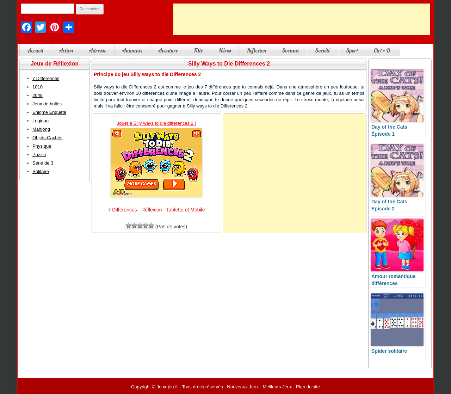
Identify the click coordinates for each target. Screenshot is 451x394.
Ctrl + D (382, 50)
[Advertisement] (301, 19)
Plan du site (308, 386)
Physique (41, 146)
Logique (40, 120)
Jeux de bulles (47, 103)
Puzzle (39, 154)
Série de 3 (42, 163)
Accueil (35, 50)
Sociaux (290, 50)
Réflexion (256, 50)
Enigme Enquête (49, 112)
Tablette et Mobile (185, 210)
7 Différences (122, 210)
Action (66, 50)
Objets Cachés (47, 137)
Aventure (168, 50)
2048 (37, 95)
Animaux (132, 50)
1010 (37, 87)
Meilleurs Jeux (277, 386)
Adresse (97, 50)
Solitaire (40, 171)
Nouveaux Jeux (243, 386)
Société (322, 50)
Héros (225, 50)
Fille (198, 50)
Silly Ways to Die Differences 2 (229, 64)
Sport (352, 50)
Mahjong (41, 129)
